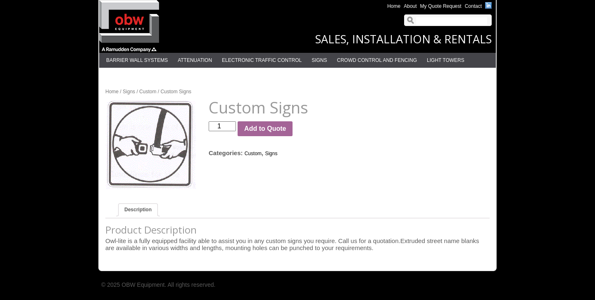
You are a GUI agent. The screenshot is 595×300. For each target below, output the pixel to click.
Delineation (122, 75)
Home (393, 6)
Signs (319, 60)
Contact (473, 6)
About (410, 6)
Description (138, 210)
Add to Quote (265, 128)
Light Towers (445, 60)
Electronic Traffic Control (262, 60)
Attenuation (195, 60)
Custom (147, 91)
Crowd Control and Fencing (377, 60)
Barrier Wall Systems (137, 60)
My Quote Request (441, 6)
